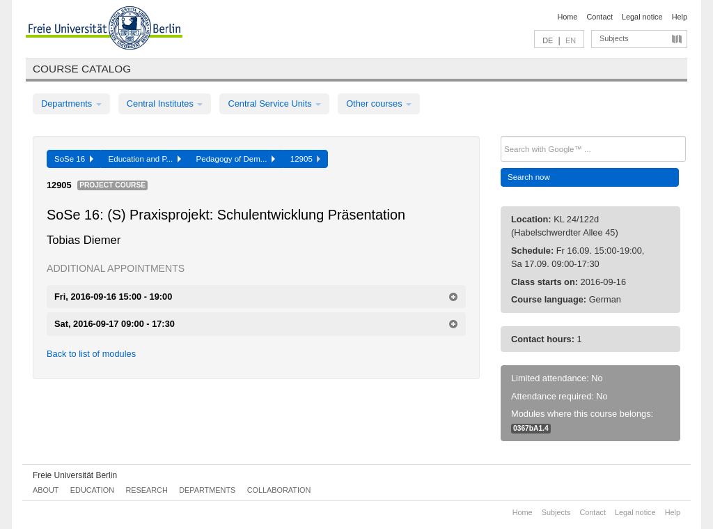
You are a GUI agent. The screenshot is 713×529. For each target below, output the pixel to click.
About (45, 490)
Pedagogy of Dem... (235, 159)
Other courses (379, 103)
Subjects (614, 38)
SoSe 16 (73, 159)
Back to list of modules (91, 353)
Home (567, 17)
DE (547, 40)
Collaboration (279, 490)
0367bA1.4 (531, 428)
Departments (71, 103)
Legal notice (642, 17)
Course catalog (82, 69)
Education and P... (145, 159)
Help (679, 17)
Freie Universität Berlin (75, 475)
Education (92, 490)
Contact (599, 17)
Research (146, 490)
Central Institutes (165, 103)
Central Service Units (274, 103)
